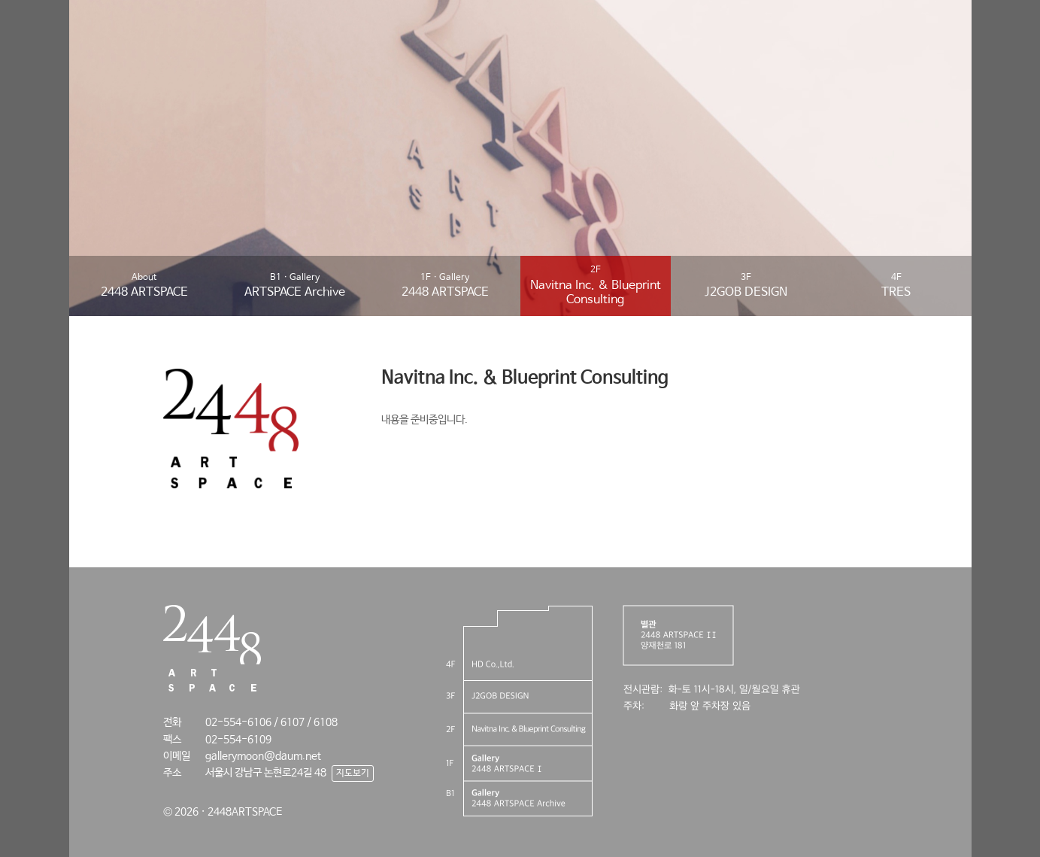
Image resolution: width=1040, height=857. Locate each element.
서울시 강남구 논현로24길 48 (265, 773)
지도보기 (352, 773)
